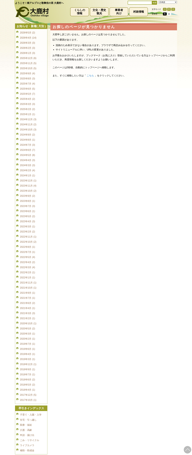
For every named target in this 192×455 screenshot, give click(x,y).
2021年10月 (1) (28, 242)
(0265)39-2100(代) (105, 436)
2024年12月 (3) (28, 103)
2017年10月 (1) (28, 334)
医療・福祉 (26, 357)
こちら (90, 75)
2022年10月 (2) (28, 204)
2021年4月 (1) (27, 259)
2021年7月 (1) (27, 250)
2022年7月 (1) (27, 213)
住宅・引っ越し (28, 352)
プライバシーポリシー (79, 416)
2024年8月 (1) (27, 120)
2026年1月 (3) (27, 49)
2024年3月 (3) (27, 141)
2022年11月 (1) (28, 200)
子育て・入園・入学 (31, 348)
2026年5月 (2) (27, 32)
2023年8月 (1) (27, 171)
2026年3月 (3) (27, 40)
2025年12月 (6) (28, 53)
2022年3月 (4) (27, 225)
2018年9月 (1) (27, 309)
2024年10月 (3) (28, 112)
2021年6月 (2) (27, 255)
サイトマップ (100, 416)
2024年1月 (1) (27, 150)
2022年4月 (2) (27, 221)
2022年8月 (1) (27, 208)
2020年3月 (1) (27, 280)
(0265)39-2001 (99, 425)
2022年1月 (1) (27, 234)
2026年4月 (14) (28, 36)
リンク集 (115, 416)
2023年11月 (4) (28, 158)
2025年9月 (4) (27, 66)
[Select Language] (168, 2)
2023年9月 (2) (27, 166)
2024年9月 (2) (27, 116)
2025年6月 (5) (27, 78)
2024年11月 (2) (28, 108)
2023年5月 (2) (27, 183)
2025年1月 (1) (27, 99)
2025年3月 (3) (27, 91)
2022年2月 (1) (27, 229)
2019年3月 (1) (27, 301)
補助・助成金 (27, 378)
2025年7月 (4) (27, 74)
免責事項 (61, 416)
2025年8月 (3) (27, 70)
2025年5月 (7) (27, 82)
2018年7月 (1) (27, 313)
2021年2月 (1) (27, 267)
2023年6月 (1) (27, 179)
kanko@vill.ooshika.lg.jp (127, 427)
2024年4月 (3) (27, 137)
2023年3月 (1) (27, 192)
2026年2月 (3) (27, 45)
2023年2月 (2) (27, 196)
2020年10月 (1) (28, 271)
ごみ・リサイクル (29, 369)
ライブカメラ (27, 373)
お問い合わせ (130, 416)
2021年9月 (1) (27, 246)
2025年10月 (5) (28, 61)
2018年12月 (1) (28, 305)
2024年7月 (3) (27, 124)
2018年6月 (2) (27, 318)
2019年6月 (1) (27, 292)
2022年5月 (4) (27, 217)
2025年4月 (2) (27, 87)
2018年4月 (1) (27, 326)
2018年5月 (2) (27, 322)
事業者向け (119, 12)
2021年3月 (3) (27, 263)
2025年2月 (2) (27, 95)
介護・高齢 (26, 361)
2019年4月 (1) (27, 297)
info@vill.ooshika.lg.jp (79, 427)
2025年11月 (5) (28, 57)
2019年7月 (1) (27, 288)
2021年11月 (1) (28, 238)
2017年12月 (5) (28, 330)
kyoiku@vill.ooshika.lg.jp (82, 439)
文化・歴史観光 (99, 12)
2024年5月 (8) (27, 133)
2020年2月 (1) (27, 284)
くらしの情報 (79, 12)
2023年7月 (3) (27, 175)
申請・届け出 (27, 365)
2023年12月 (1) (28, 154)
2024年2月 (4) (27, 145)
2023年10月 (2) (28, 162)
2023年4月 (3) (27, 187)
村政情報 (138, 11)
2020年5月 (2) (27, 276)
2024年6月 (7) (27, 129)
